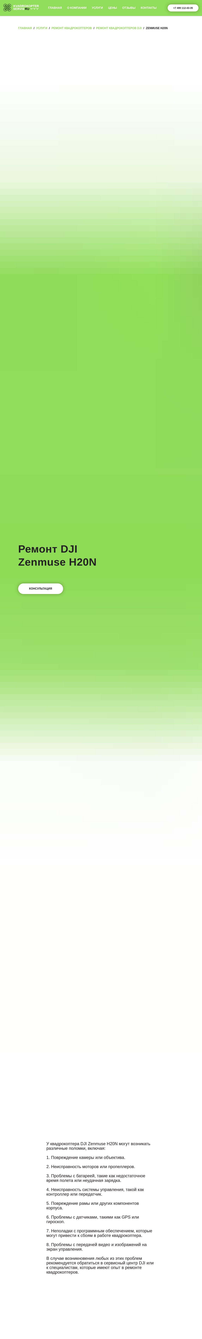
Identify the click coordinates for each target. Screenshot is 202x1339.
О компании (77, 7)
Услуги (41, 28)
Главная (55, 7)
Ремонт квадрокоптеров (71, 28)
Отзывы (128, 7)
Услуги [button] (97, 7)
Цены (112, 7)
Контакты (149, 7)
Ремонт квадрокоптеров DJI (119, 28)
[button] (40, 588)
